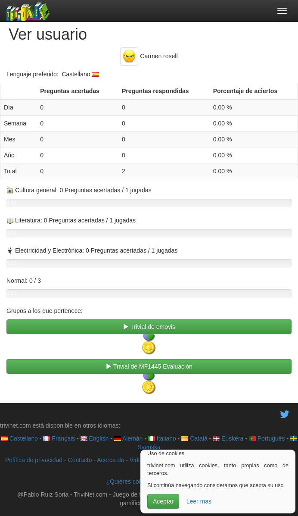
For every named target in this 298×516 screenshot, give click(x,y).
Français (59, 438)
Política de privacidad (33, 460)
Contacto (80, 460)
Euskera (228, 438)
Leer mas (198, 501)
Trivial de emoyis (149, 326)
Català (194, 438)
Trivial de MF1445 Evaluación (149, 366)
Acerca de (110, 460)
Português (267, 438)
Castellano (19, 438)
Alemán (128, 438)
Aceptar (163, 501)
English (95, 438)
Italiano (162, 438)
